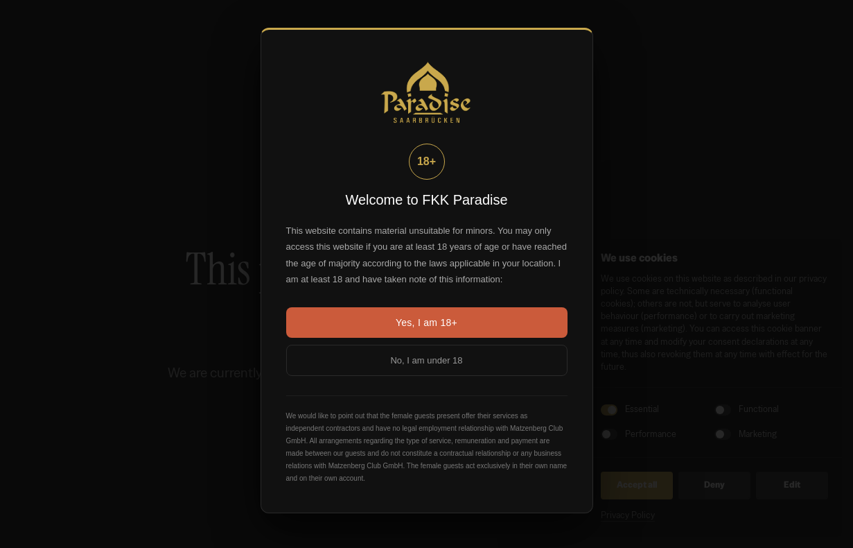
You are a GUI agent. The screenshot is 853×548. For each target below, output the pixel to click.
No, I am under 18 (426, 360)
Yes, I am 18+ (426, 322)
